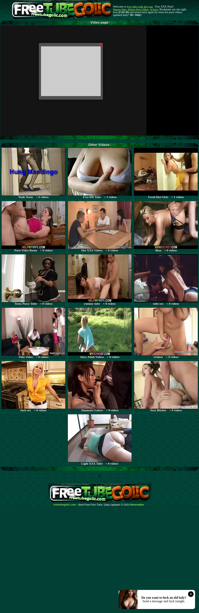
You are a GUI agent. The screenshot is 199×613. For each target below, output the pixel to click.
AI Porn (154, 9)
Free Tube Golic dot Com (140, 6)
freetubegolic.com (65, 504)
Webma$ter (137, 504)
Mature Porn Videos (138, 9)
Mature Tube (119, 9)
